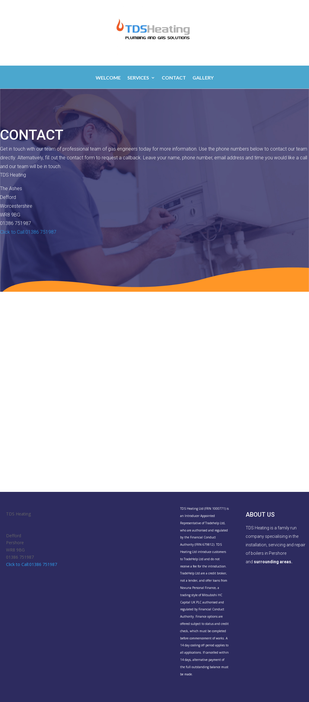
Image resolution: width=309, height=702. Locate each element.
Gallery (203, 78)
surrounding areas (272, 561)
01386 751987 (20, 557)
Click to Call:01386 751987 (28, 232)
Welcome (108, 78)
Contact (174, 78)
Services (138, 78)
